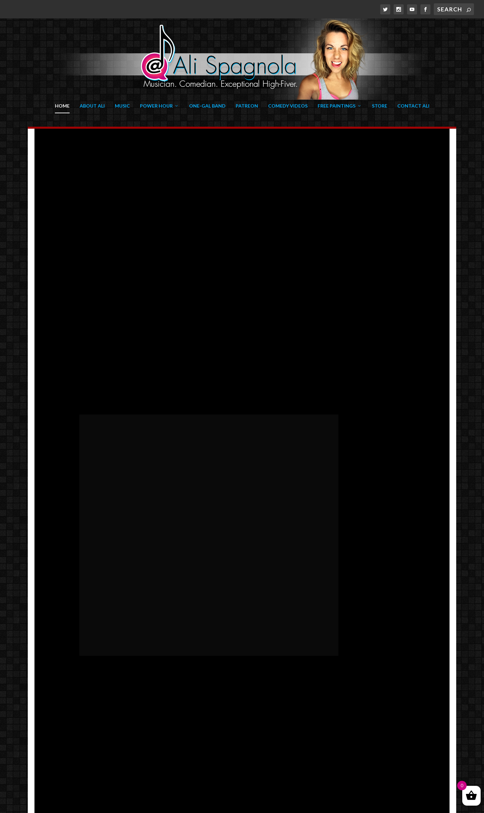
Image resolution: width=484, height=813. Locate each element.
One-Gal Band (207, 106)
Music (122, 106)
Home (62, 106)
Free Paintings (336, 106)
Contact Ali (413, 106)
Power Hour (156, 106)
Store (379, 106)
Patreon (247, 106)
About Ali (92, 106)
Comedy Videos (288, 106)
